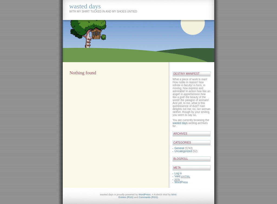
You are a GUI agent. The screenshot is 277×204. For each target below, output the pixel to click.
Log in (178, 173)
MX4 (173, 194)
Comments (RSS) (148, 197)
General (179, 148)
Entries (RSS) (125, 197)
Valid (182, 176)
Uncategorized (183, 151)
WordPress (181, 182)
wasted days (85, 6)
